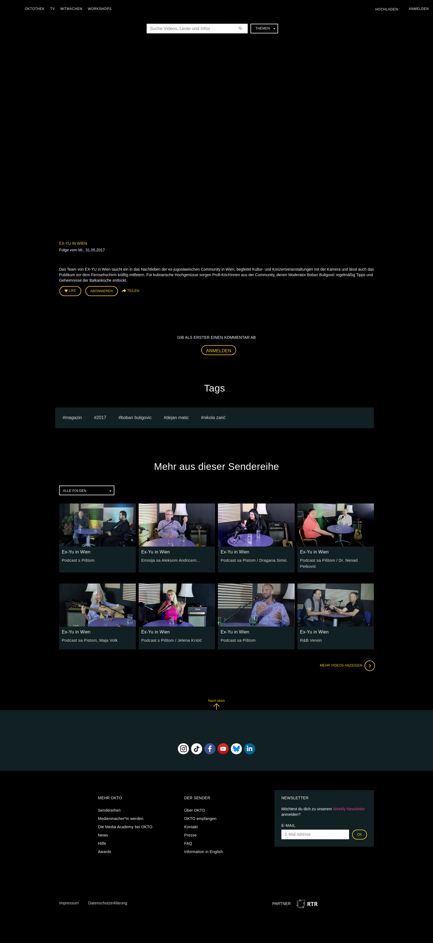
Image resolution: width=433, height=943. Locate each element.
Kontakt (191, 823)
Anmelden (218, 350)
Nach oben (216, 700)
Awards (104, 848)
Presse (190, 831)
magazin (73, 416)
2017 (101, 416)
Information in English (203, 848)
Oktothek (36, 9)
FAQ (188, 839)
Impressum (69, 899)
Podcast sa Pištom (237, 636)
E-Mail (288, 821)
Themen (265, 28)
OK (359, 831)
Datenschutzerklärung (107, 899)
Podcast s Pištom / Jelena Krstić (170, 636)
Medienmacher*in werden (120, 815)
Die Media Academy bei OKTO (125, 823)
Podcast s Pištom (77, 559)
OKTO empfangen (200, 815)
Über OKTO (194, 806)
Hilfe (102, 839)
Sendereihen (109, 806)
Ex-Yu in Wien (73, 243)
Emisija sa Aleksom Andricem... (169, 559)
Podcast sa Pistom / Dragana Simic (252, 559)
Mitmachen (73, 9)
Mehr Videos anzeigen (346, 662)
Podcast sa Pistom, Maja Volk (88, 636)
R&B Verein (310, 636)
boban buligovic (136, 416)
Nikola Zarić (215, 416)
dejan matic (177, 416)
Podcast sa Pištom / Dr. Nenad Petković (335, 559)
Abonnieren (101, 291)
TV (54, 9)
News (103, 831)
